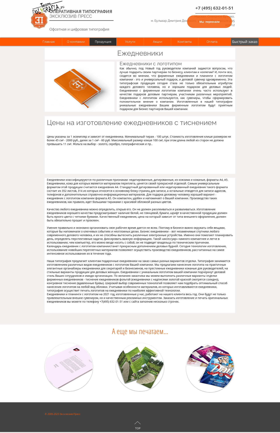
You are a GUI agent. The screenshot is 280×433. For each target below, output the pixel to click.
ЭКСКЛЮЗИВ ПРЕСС (70, 16)
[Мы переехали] (209, 21)
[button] (245, 42)
